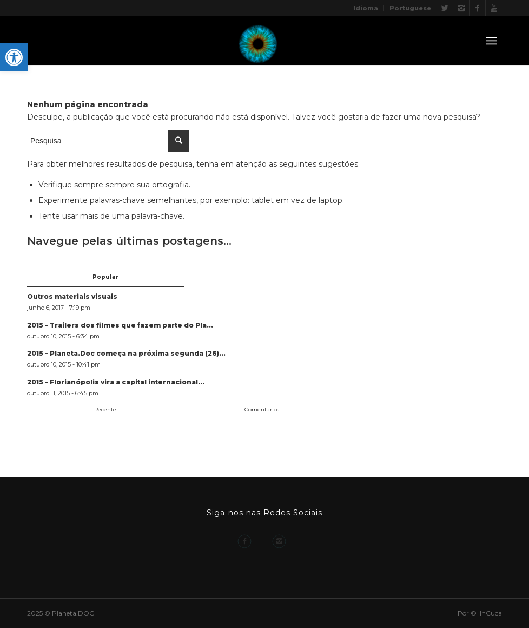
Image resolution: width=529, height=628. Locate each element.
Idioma (365, 8)
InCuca (491, 613)
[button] (14, 57)
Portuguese (410, 8)
